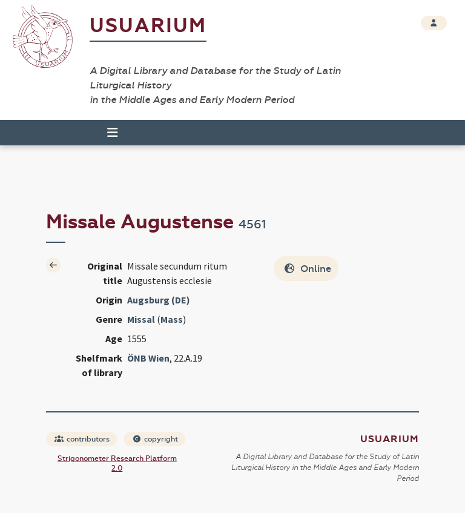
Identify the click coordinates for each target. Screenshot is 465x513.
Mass (171, 319)
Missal (141, 319)
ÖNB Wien (148, 358)
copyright (155, 439)
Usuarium (148, 26)
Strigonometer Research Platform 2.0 (117, 463)
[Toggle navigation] (107, 132)
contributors (82, 439)
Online (307, 268)
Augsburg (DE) (158, 300)
